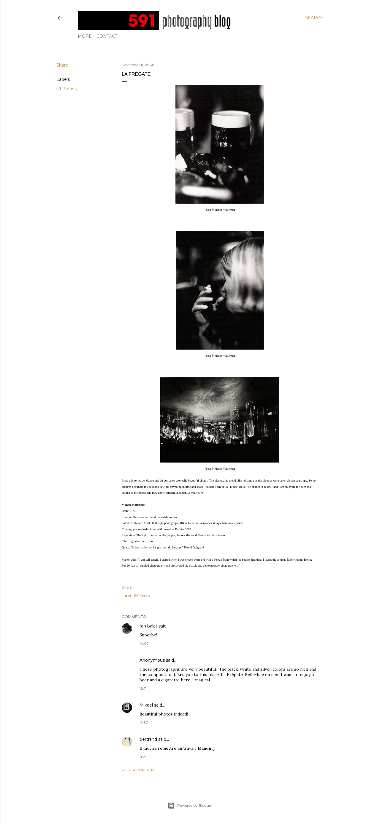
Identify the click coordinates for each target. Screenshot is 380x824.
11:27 (143, 756)
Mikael (146, 705)
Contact (90, 36)
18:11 (143, 688)
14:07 (144, 643)
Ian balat (148, 626)
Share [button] (62, 65)
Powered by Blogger (190, 805)
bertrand (148, 739)
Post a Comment (139, 770)
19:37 (144, 722)
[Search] (314, 18)
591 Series (66, 89)
